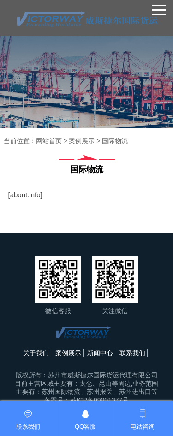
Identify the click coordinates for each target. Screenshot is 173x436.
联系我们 (132, 353)
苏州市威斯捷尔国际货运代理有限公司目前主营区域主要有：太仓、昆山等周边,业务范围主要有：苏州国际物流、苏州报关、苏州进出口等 (87, 383)
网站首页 (49, 141)
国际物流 (115, 141)
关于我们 (36, 353)
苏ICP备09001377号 (99, 400)
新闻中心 (100, 353)
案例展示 (82, 141)
